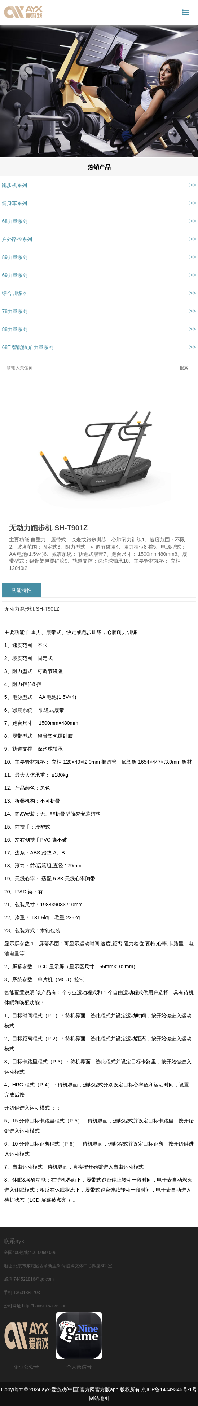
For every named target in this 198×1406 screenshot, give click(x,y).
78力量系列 (15, 311)
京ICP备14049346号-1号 (169, 1389)
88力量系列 (15, 329)
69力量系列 (15, 275)
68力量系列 (15, 221)
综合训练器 (14, 293)
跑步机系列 (14, 185)
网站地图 (99, 1398)
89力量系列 (15, 257)
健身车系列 (14, 203)
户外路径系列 (17, 239)
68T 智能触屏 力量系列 (28, 347)
